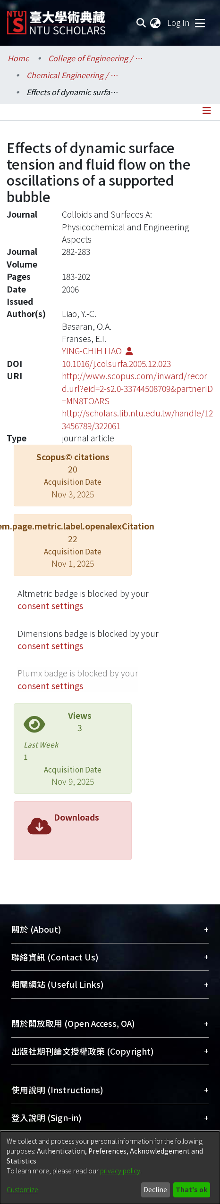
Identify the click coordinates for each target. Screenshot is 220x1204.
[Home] (56, 19)
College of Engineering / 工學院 (95, 58)
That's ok (191, 1189)
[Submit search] (141, 22)
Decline (155, 1189)
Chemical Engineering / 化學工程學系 (73, 75)
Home (18, 58)
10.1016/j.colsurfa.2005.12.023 (116, 363)
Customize (22, 1189)
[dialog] (110, 1167)
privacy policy (120, 1170)
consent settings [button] (50, 605)
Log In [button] (179, 22)
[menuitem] (155, 22)
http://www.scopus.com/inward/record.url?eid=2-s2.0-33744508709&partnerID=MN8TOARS (137, 388)
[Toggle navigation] (199, 23)
